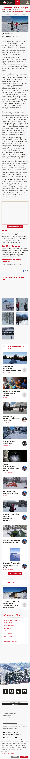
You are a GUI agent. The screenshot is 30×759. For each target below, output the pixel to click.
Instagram (11, 691)
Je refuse (15, 756)
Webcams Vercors (8, 717)
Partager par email (27, 271)
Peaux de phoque (9, 625)
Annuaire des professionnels (12, 639)
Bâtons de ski (7, 628)
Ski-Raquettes (7, 715)
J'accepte (24, 756)
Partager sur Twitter (25, 271)
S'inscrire (15, 704)
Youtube (24, 691)
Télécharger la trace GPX (15, 226)
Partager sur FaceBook (24, 271)
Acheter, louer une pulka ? (10, 713)
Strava (18, 691)
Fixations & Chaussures (10, 623)
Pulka (5, 631)
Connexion (27, 2)
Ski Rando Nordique (9, 710)
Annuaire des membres (10, 641)
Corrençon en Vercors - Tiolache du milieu (11, 418)
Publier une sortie (15, 573)
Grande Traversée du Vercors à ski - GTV (11, 565)
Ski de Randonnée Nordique (12, 620)
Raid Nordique (8, 633)
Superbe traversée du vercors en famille (11, 394)
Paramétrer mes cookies (7, 753)
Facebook (5, 691)
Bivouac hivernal (8, 636)
